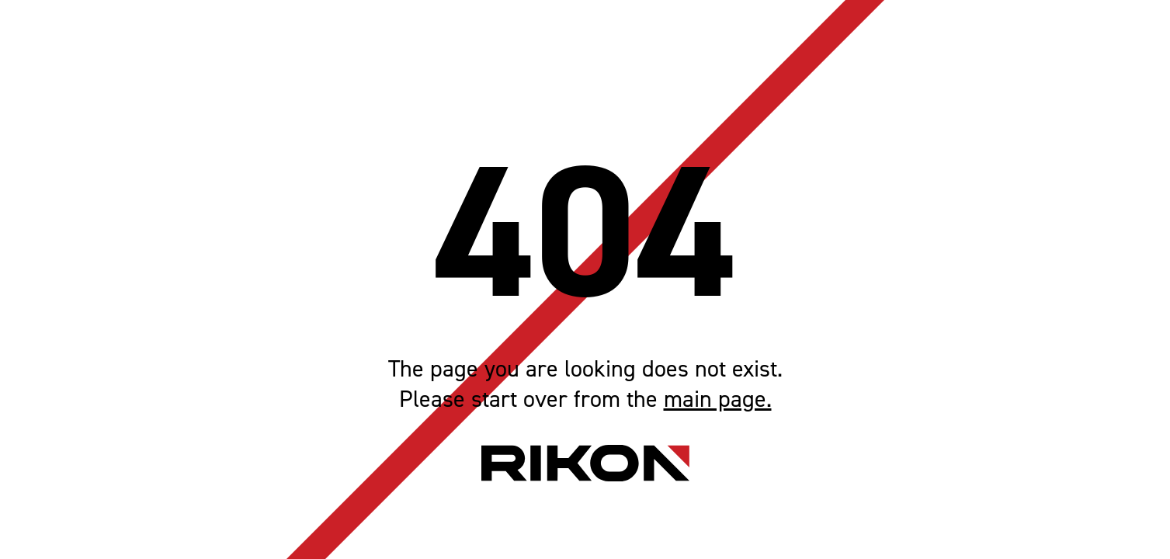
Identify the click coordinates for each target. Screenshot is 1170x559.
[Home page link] (585, 463)
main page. (718, 399)
